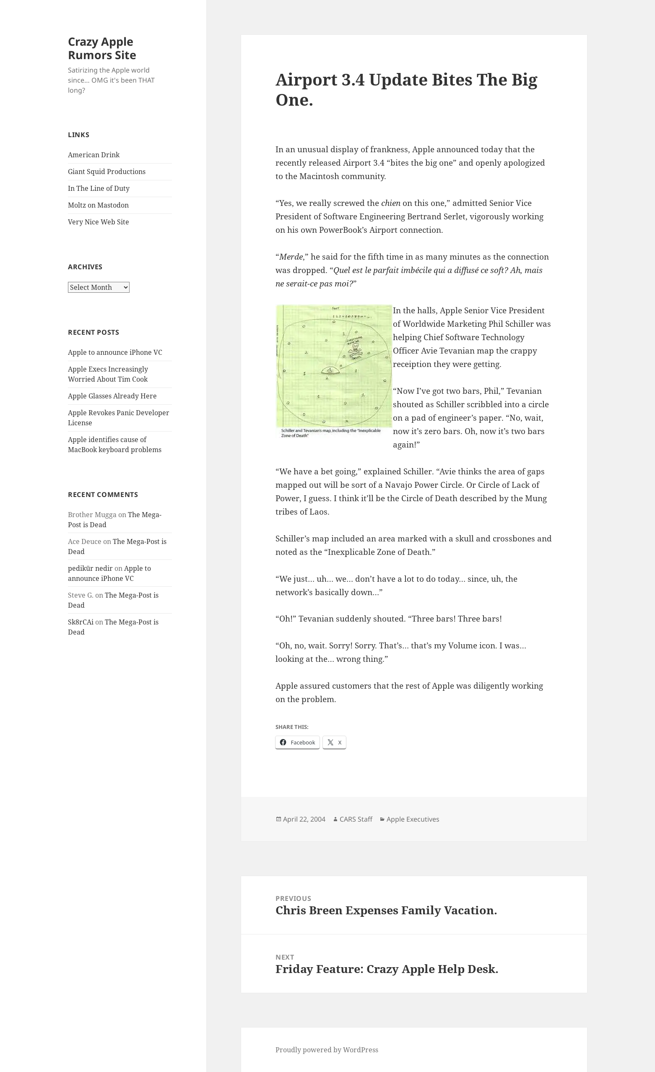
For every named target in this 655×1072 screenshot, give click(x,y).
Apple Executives (413, 819)
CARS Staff (356, 819)
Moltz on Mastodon (98, 205)
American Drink (94, 154)
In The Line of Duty (99, 188)
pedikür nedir (90, 568)
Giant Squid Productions (107, 171)
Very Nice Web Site (98, 221)
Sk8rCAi (81, 622)
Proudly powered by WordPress (327, 1049)
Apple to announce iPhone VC (115, 352)
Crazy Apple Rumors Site (102, 48)
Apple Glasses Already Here (112, 396)
